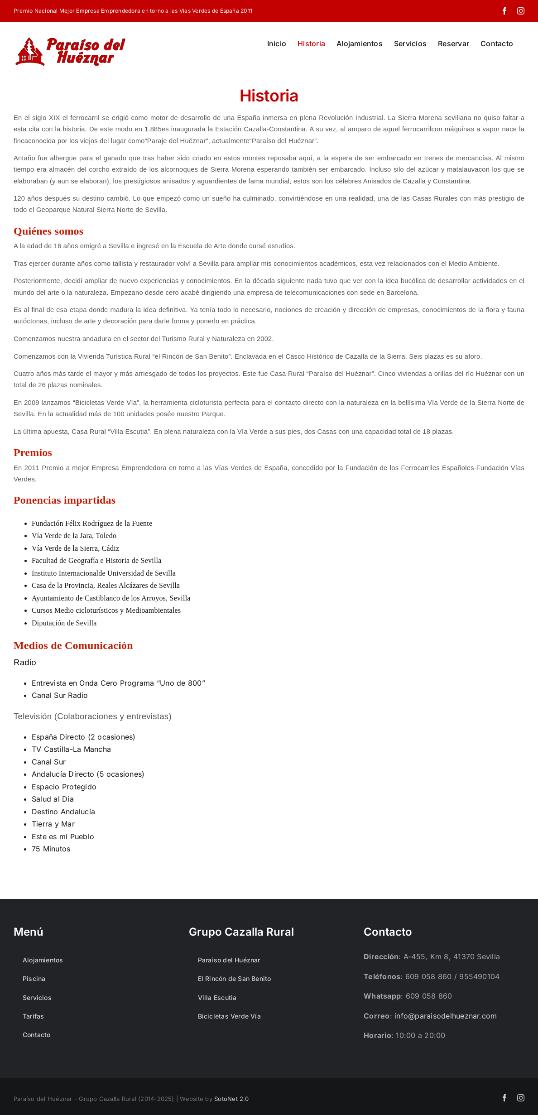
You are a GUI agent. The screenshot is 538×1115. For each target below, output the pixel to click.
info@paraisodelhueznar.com (445, 1015)
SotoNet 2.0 (231, 1098)
